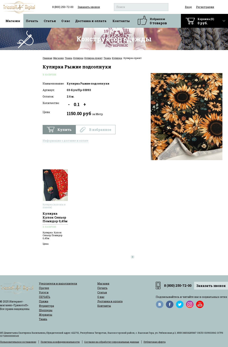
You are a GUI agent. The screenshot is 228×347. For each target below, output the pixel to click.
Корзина (206, 21)
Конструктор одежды (114, 38)
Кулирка (78, 58)
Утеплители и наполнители (58, 283)
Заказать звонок (211, 285)
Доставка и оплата (90, 21)
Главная (47, 58)
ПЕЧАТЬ (44, 297)
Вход (188, 7)
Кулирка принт (93, 58)
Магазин (13, 21)
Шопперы (45, 310)
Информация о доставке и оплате (65, 140)
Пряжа (43, 301)
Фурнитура (46, 306)
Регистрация (205, 7)
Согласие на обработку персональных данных (111, 341)
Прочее (44, 288)
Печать (32, 21)
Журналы (45, 314)
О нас (65, 21)
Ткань (68, 58)
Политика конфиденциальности (60, 341)
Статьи (50, 21)
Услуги (44, 292)
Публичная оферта (154, 341)
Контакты (121, 21)
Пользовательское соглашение (18, 341)
